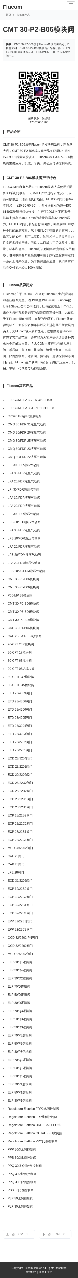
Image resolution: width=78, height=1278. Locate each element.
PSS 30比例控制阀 (21, 1190)
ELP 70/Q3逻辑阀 (20, 1011)
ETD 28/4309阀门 (20, 693)
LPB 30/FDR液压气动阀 (24, 522)
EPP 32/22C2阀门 (20, 929)
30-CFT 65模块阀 (20, 660)
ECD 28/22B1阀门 (20, 807)
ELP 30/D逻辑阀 (19, 1002)
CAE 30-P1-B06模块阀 (23, 628)
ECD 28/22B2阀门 (20, 791)
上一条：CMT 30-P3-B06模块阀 (20, 1234)
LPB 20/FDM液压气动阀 (24, 554)
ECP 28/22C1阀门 (20, 840)
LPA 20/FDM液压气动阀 (24, 563)
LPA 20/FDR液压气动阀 (24, 481)
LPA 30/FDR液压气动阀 (24, 473)
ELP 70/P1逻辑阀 (20, 1084)
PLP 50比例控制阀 (20, 1198)
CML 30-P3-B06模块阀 (23, 579)
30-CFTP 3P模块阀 (21, 677)
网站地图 (31, 1272)
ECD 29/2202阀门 (20, 774)
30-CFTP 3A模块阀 (21, 685)
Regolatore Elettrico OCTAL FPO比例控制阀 (37, 1133)
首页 (8, 14)
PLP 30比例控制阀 (20, 1206)
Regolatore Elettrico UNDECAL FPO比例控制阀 (37, 1125)
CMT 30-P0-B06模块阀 (23, 603)
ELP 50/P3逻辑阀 (20, 1043)
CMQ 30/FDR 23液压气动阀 (27, 448)
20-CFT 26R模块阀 (21, 644)
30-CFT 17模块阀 (20, 652)
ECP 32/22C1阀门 (20, 913)
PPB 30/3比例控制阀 (22, 1157)
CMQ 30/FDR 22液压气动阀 (27, 457)
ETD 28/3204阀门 (20, 725)
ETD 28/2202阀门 (20, 742)
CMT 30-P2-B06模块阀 (23, 620)
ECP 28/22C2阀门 (20, 823)
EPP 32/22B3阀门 (20, 921)
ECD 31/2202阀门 (20, 880)
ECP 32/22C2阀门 (20, 897)
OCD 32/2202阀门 (20, 945)
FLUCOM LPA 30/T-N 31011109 (30, 400)
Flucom (12, 7)
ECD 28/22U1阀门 (20, 799)
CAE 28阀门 (16, 856)
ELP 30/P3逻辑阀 (20, 1051)
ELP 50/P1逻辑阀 (20, 1092)
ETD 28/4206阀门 (20, 709)
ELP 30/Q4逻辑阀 (20, 970)
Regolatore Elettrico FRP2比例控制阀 (33, 1108)
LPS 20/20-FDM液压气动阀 (26, 571)
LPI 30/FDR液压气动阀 (23, 465)
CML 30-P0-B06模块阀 (23, 587)
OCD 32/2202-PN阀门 (23, 937)
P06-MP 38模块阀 (20, 595)
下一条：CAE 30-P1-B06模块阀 (56, 1234)
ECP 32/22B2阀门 (20, 888)
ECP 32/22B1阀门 (20, 905)
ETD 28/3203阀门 (20, 734)
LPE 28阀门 (16, 872)
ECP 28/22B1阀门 (20, 831)
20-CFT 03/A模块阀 (21, 668)
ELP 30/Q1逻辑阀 (20, 962)
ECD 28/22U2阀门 (20, 782)
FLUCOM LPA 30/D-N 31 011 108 (31, 408)
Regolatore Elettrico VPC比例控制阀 (33, 1141)
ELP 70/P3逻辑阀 (20, 1035)
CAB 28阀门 (16, 864)
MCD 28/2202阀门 (20, 848)
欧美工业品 (45, 1272)
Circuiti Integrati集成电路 (25, 416)
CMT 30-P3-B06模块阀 (23, 611)
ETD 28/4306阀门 (20, 701)
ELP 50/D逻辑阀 (19, 994)
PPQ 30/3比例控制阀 (22, 1174)
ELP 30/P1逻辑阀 (20, 1100)
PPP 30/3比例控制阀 (22, 1149)
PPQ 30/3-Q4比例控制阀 (25, 1165)
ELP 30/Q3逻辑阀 (20, 1027)
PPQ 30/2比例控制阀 (22, 1182)
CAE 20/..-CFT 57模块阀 (25, 636)
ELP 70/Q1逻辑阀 (20, 1060)
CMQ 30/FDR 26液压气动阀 (27, 432)
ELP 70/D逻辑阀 (19, 986)
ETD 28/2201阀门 (20, 750)
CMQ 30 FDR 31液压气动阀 (27, 424)
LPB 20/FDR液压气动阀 (24, 538)
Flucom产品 (23, 14)
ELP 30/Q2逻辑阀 (20, 978)
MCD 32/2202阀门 (20, 954)
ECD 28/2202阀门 (20, 766)
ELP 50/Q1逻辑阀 (20, 1068)
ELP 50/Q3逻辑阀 (20, 1019)
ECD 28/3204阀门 (20, 758)
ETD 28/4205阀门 (20, 717)
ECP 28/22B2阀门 (20, 815)
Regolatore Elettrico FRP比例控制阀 (32, 1117)
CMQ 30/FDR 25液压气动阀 (27, 440)
